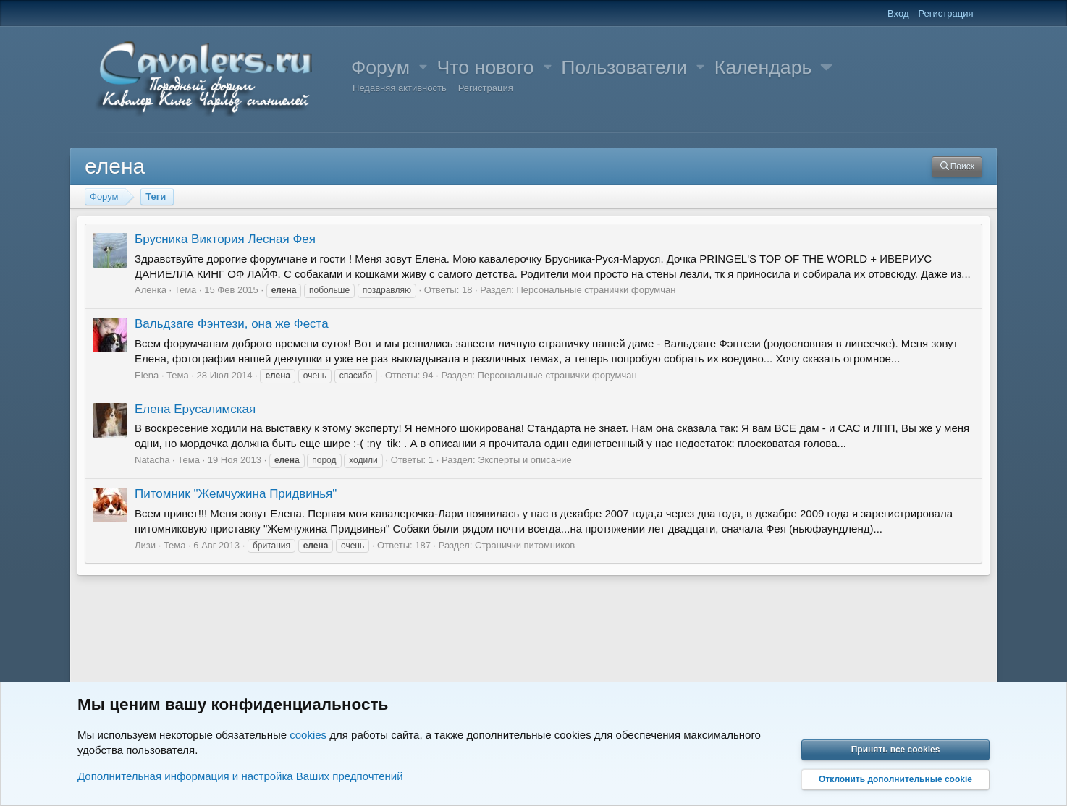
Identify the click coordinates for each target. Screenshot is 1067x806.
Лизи (145, 545)
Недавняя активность (400, 87)
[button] (423, 67)
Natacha (152, 459)
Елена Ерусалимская (195, 409)
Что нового (485, 67)
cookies (308, 735)
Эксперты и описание (525, 459)
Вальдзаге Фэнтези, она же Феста (232, 324)
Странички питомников (525, 545)
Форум (380, 67)
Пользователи (624, 67)
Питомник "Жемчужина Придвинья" (236, 494)
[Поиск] (957, 166)
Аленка (150, 289)
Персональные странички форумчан (595, 289)
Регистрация (485, 87)
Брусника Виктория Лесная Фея (225, 239)
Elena (147, 375)
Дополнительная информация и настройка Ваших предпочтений (240, 776)
